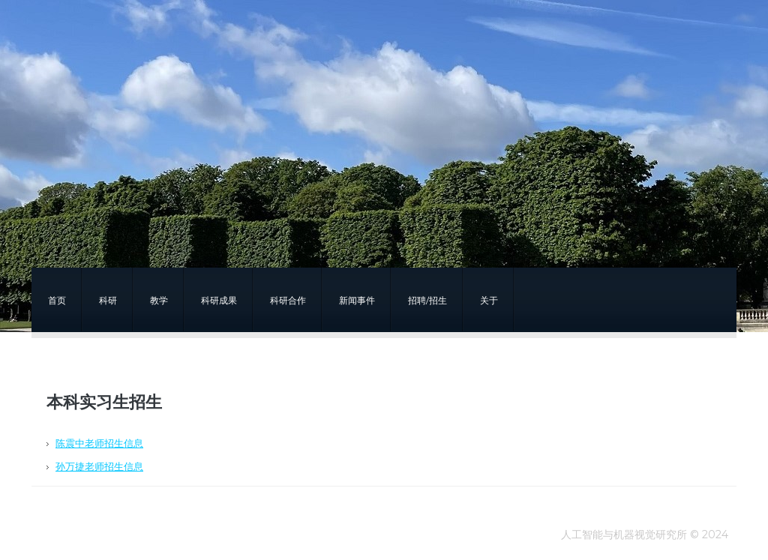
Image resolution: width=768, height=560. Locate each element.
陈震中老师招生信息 (99, 443)
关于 (489, 300)
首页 (57, 300)
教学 (159, 300)
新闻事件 (357, 300)
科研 (108, 300)
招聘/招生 (427, 300)
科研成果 (219, 300)
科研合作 (288, 300)
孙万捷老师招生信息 (99, 466)
